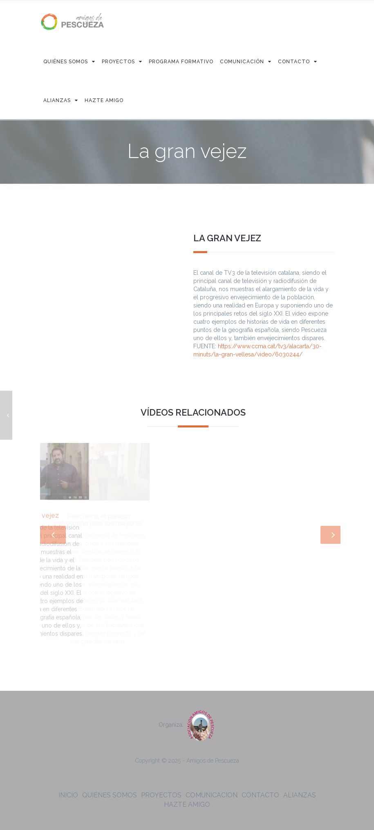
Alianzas (299, 795)
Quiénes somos (109, 795)
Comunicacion (211, 795)
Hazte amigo (187, 804)
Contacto (260, 795)
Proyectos (161, 795)
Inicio (68, 795)
